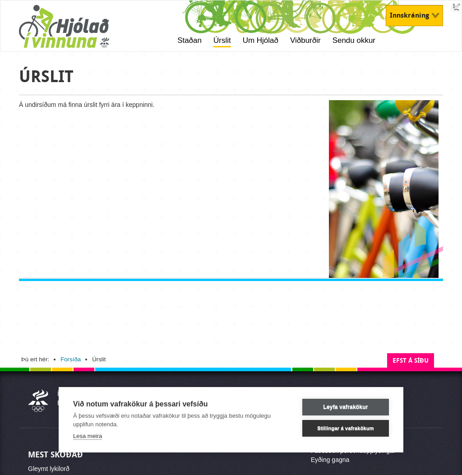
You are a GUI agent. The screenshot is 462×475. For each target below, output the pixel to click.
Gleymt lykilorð (48, 468)
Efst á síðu (411, 360)
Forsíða (70, 359)
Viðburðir (305, 40)
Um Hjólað (260, 40)
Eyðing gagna (330, 459)
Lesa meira (87, 436)
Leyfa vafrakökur (345, 407)
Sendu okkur (354, 40)
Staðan (189, 40)
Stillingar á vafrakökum (345, 428)
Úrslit (222, 40)
